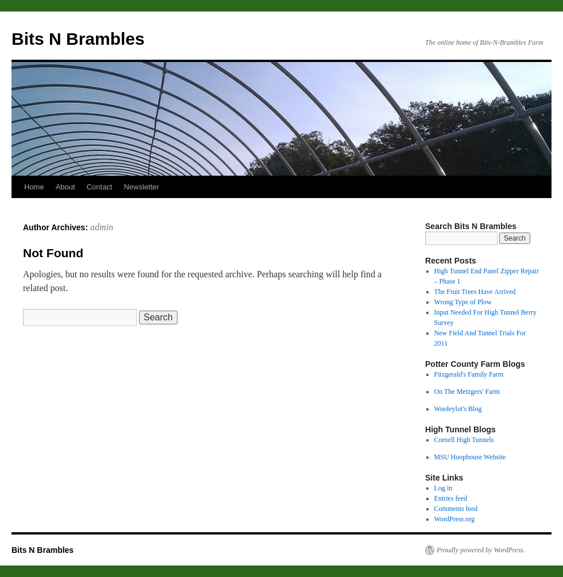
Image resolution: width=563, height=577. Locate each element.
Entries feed (451, 498)
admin (101, 227)
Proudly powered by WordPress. (481, 550)
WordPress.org (454, 519)
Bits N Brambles (78, 38)
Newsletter (141, 187)
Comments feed (456, 509)
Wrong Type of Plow (463, 302)
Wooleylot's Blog (458, 409)
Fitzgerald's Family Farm (469, 374)
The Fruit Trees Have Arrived (475, 292)
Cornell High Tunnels (464, 440)
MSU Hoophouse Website (470, 457)
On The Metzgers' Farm (467, 392)
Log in (443, 488)
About (65, 187)
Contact (100, 187)
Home (34, 187)
